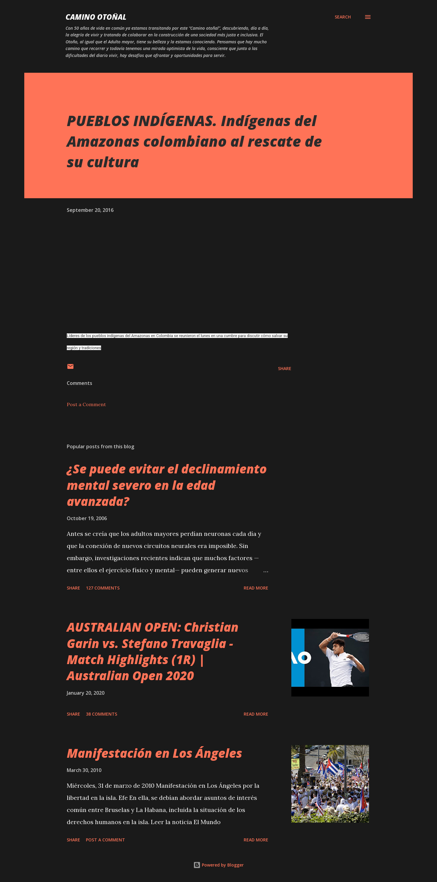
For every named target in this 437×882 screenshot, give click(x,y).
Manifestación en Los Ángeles (154, 753)
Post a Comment (86, 404)
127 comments (103, 588)
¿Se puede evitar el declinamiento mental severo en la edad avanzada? (167, 484)
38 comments (101, 714)
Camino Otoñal (96, 17)
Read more (256, 588)
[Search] (343, 17)
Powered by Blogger (218, 865)
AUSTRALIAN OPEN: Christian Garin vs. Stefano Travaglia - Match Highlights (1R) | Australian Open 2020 (153, 651)
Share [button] (284, 368)
